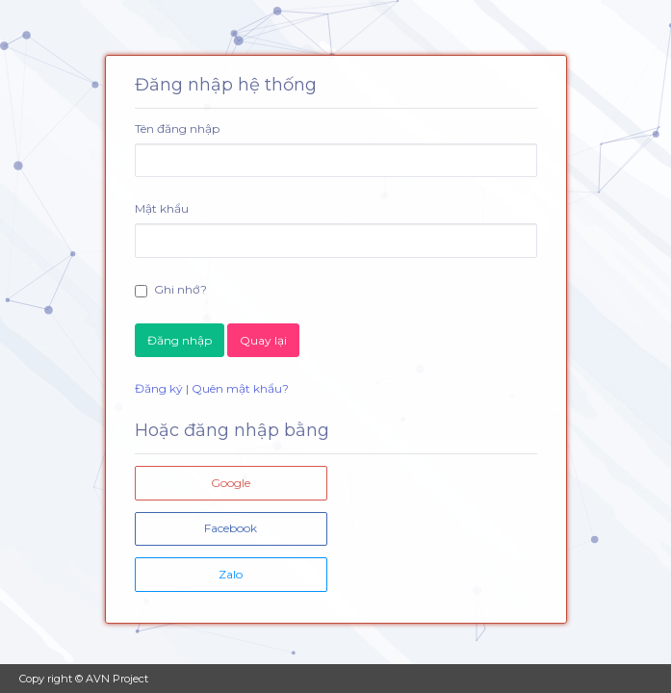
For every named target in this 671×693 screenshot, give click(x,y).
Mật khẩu (162, 208)
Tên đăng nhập (177, 128)
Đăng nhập (179, 340)
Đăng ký (159, 388)
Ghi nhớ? (171, 289)
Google (230, 482)
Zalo (231, 574)
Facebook (230, 528)
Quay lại (263, 340)
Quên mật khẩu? (240, 388)
